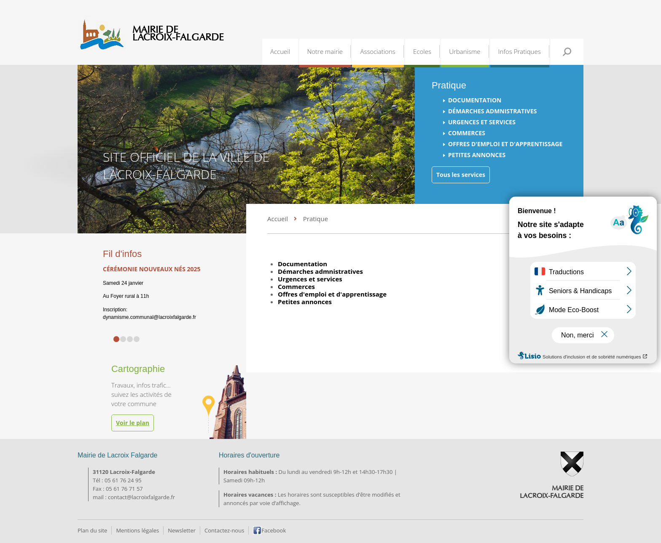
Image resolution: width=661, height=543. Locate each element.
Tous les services (460, 175)
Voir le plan (132, 423)
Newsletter (182, 530)
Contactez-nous (224, 530)
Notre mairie (325, 51)
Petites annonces (476, 155)
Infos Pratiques (519, 51)
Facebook (273, 530)
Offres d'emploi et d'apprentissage (505, 144)
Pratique (315, 218)
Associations (377, 51)
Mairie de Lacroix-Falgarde (178, 33)
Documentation (474, 100)
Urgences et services (482, 122)
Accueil (280, 51)
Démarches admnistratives (492, 111)
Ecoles (422, 51)
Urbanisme (464, 51)
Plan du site (92, 530)
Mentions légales (137, 530)
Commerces (466, 133)
